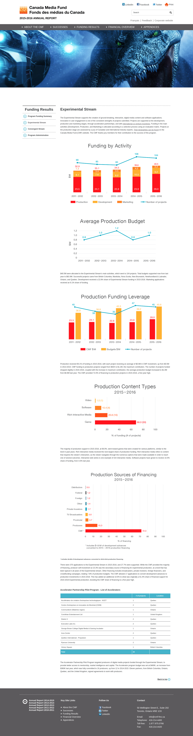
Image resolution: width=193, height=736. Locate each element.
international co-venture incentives (136, 124)
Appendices (151, 27)
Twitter (157, 4)
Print (171, 4)
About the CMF (34, 27)
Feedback (147, 20)
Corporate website (164, 20)
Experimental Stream (37, 123)
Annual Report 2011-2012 (41, 707)
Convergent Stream (36, 129)
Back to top (162, 679)
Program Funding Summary (40, 116)
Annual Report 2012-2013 (41, 705)
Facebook (143, 4)
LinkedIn (127, 4)
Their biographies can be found (146, 130)
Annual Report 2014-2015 (41, 700)
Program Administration (38, 135)
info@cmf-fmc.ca (157, 717)
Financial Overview (121, 27)
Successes (60, 27)
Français (134, 20)
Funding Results (88, 27)
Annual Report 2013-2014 (41, 703)
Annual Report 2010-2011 (41, 710)
